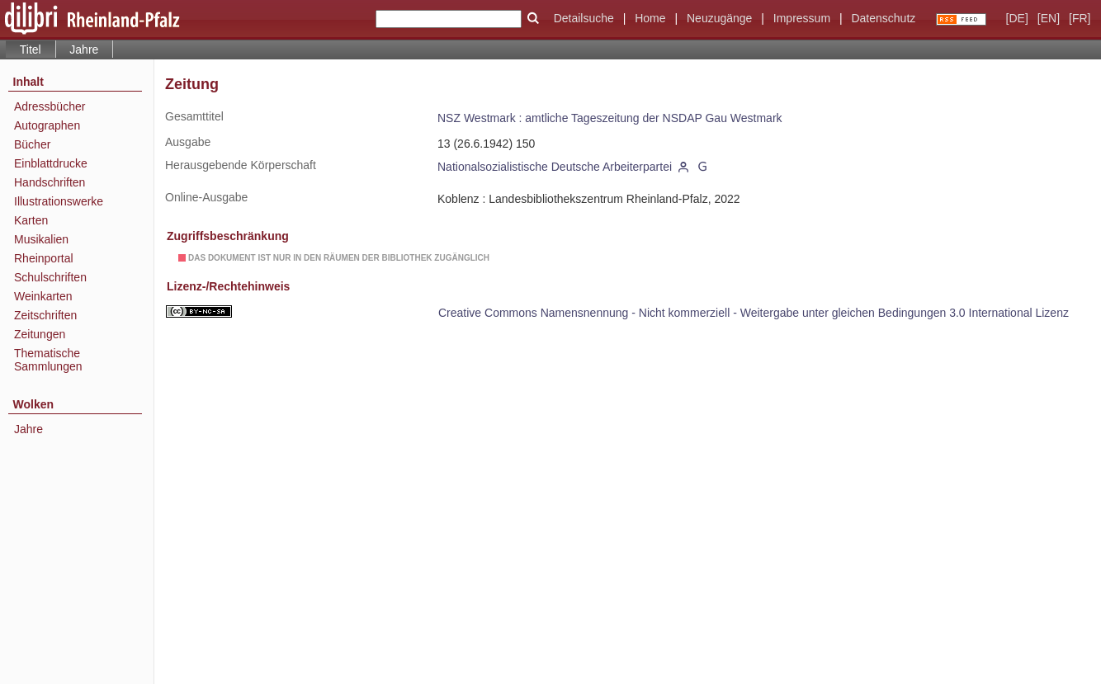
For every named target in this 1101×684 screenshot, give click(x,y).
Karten (31, 220)
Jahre (83, 49)
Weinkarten (43, 296)
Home (650, 18)
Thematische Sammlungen (48, 360)
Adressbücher (49, 106)
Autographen (47, 125)
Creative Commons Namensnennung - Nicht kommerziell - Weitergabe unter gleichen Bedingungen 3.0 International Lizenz (753, 312)
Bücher (32, 144)
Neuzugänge (719, 18)
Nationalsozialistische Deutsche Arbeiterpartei (554, 166)
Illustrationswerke (58, 201)
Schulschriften (50, 277)
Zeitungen (39, 334)
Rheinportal (43, 258)
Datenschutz (883, 18)
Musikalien (41, 239)
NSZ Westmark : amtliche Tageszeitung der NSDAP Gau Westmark (609, 118)
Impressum (801, 18)
